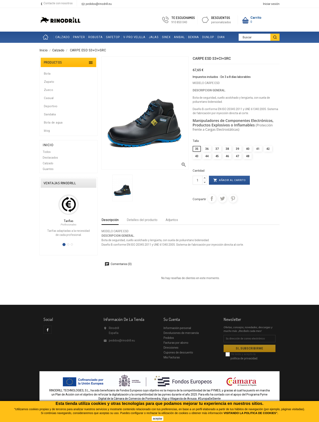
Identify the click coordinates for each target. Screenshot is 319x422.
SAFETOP (113, 37)
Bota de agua (53, 122)
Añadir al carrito (229, 180)
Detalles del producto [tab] (142, 220)
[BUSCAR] (275, 37)
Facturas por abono (176, 342)
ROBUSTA (95, 37)
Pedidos (169, 337)
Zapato (49, 82)
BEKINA (193, 37)
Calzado (48, 163)
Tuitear (222, 198)
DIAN (221, 37)
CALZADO (62, 37)
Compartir (212, 198)
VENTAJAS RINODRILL (60, 183)
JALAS (154, 37)
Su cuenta (172, 319)
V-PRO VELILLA (134, 37)
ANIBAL (179, 37)
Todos (47, 152)
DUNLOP (208, 37)
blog (47, 131)
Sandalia (50, 114)
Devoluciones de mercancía (181, 333)
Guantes (48, 169)
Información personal (177, 328)
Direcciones (171, 347)
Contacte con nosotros (58, 3)
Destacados (50, 157)
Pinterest (233, 198)
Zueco (48, 90)
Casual (49, 98)
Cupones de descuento (178, 352)
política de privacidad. (244, 358)
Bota (47, 73)
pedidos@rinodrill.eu (122, 340)
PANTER (79, 37)
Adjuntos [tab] (172, 220)
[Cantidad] (197, 180)
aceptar (157, 418)
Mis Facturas (172, 357)
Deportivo (51, 106)
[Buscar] (259, 37)
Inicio (46, 37)
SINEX (166, 37)
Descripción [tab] (110, 220)
